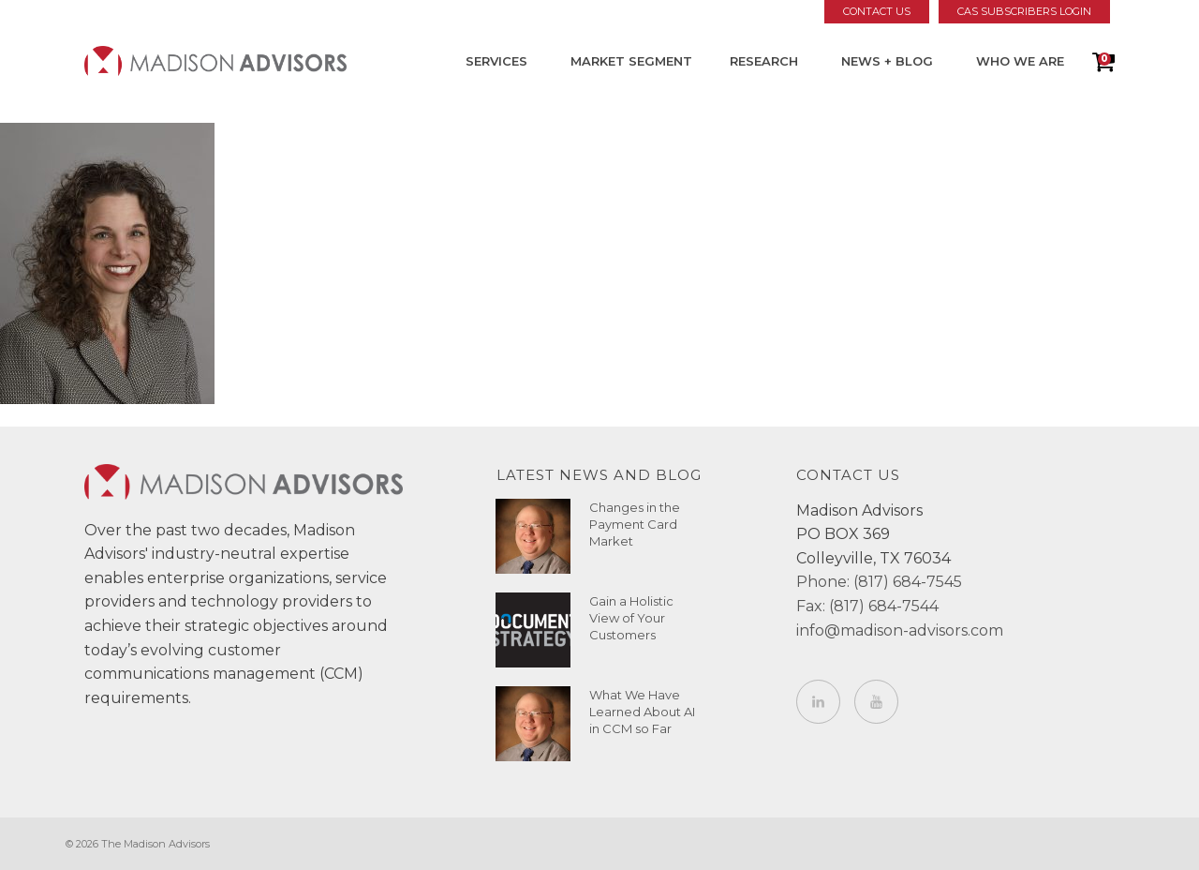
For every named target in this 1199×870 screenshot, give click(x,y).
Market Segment (631, 60)
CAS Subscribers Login (1024, 11)
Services (496, 60)
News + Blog (887, 60)
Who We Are (1020, 60)
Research (764, 60)
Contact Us (876, 11)
